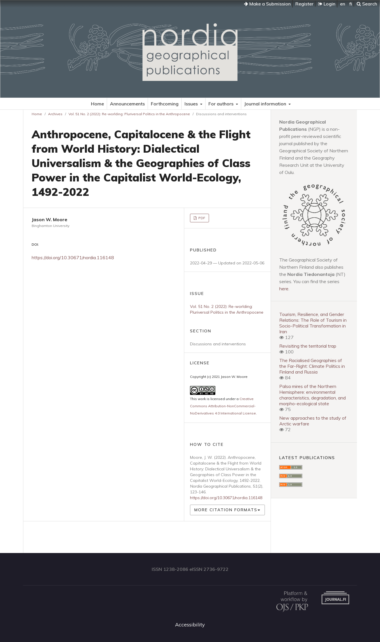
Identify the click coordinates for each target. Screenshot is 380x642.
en (342, 4)
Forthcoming (164, 104)
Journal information (265, 104)
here (283, 288)
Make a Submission (267, 4)
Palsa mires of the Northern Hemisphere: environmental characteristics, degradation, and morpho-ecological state (312, 394)
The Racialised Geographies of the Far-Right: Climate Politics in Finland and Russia (312, 366)
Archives (55, 114)
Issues (192, 104)
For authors (221, 104)
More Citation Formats (225, 509)
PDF (201, 218)
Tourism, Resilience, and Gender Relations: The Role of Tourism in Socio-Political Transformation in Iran (313, 322)
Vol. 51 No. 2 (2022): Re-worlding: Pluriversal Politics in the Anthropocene (129, 114)
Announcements (127, 104)
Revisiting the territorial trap (307, 346)
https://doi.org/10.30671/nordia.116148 (73, 257)
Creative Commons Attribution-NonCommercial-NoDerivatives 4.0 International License (223, 406)
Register (304, 4)
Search (367, 4)
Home (97, 104)
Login (326, 4)
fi (350, 4)
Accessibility (190, 624)
